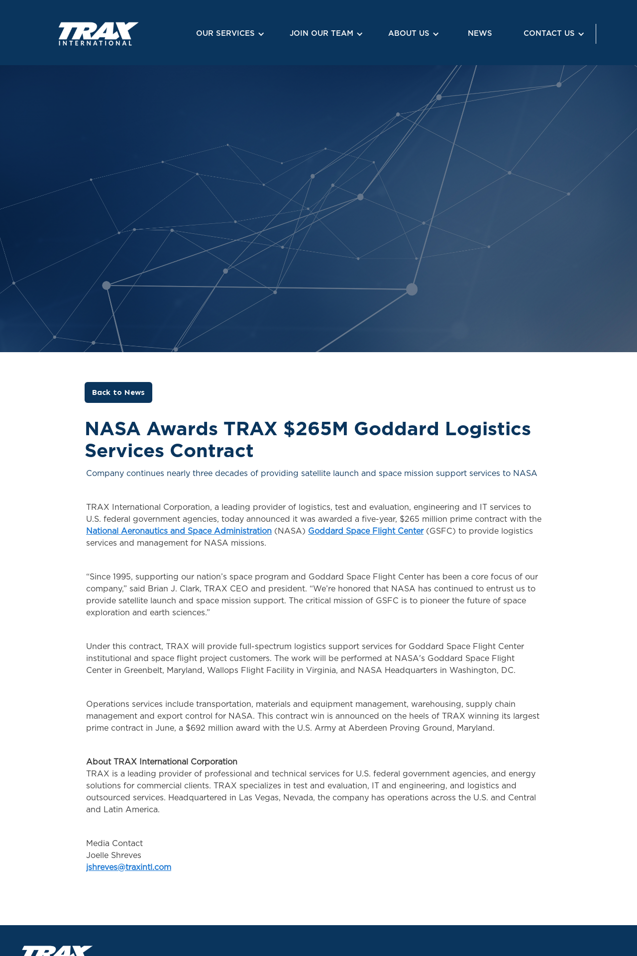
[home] (73, 33)
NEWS (480, 33)
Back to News (118, 392)
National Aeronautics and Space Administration (179, 531)
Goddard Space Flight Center (366, 531)
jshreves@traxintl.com (128, 867)
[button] (229, 34)
